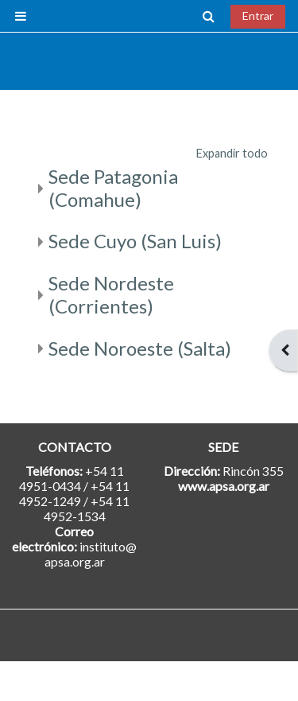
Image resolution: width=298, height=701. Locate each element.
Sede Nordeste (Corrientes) (111, 294)
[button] (209, 16)
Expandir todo (232, 153)
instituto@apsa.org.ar (91, 554)
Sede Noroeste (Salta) (139, 348)
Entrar (257, 15)
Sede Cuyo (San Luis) (135, 240)
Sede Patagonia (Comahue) (113, 188)
